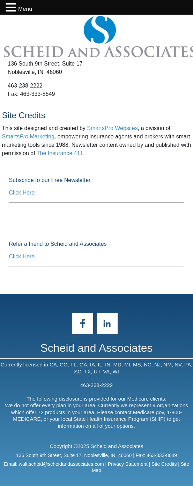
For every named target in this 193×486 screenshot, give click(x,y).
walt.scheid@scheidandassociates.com (61, 464)
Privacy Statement (128, 464)
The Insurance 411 (60, 153)
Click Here (22, 193)
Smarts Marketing (28, 136)
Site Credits (164, 464)
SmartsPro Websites (112, 128)
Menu (25, 9)
